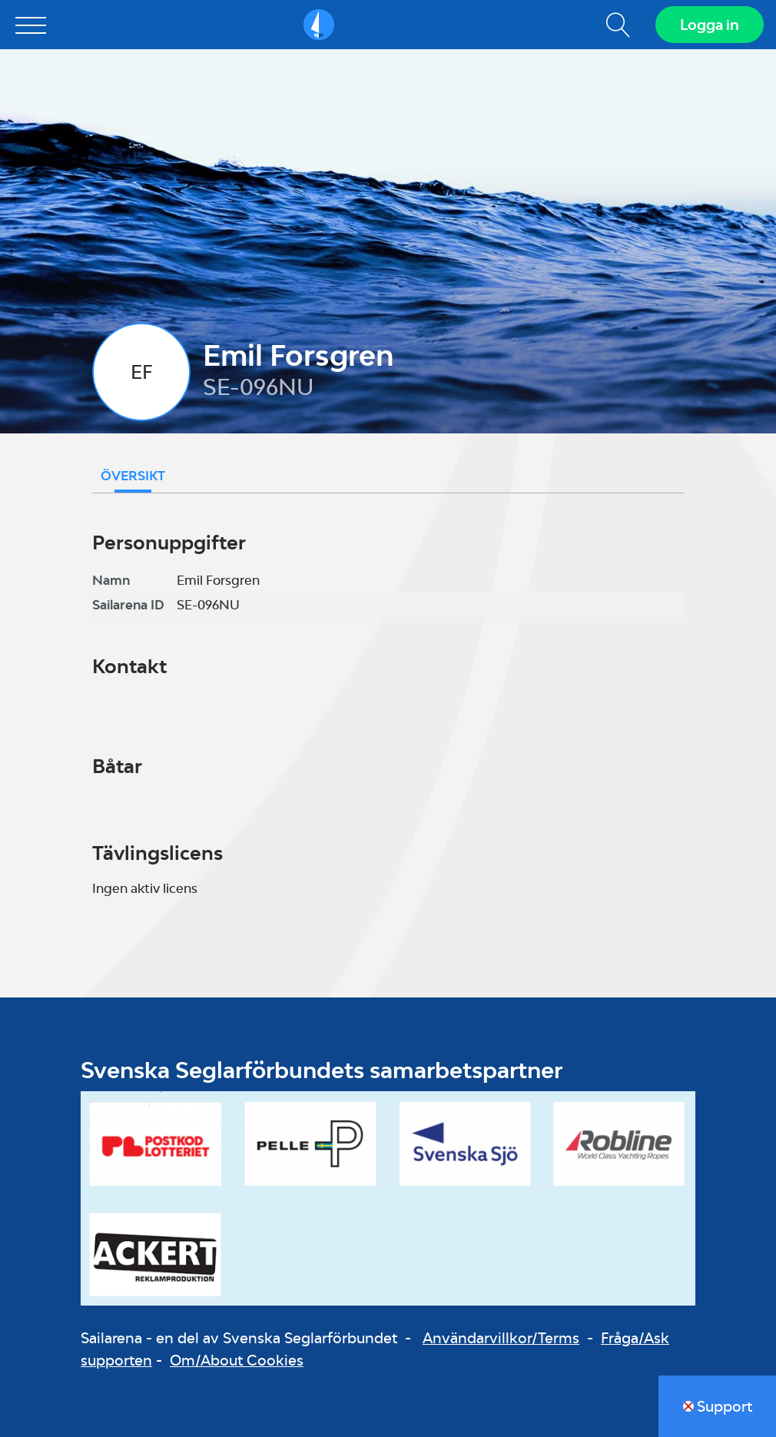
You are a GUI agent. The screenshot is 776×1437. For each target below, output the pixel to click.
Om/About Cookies (236, 1360)
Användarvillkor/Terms (501, 1337)
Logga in (709, 24)
